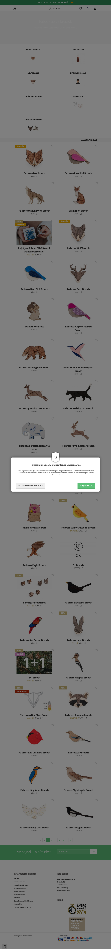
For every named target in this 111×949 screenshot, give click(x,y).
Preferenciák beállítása (30, 485)
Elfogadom (86, 485)
